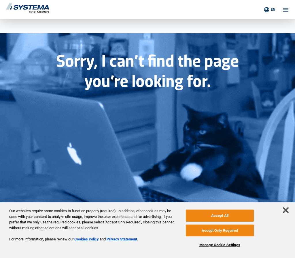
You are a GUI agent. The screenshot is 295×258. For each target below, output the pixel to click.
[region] (147, 230)
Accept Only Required (220, 230)
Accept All (219, 215)
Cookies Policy (86, 239)
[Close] (285, 210)
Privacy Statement (122, 239)
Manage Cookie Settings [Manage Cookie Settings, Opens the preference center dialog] (219, 245)
